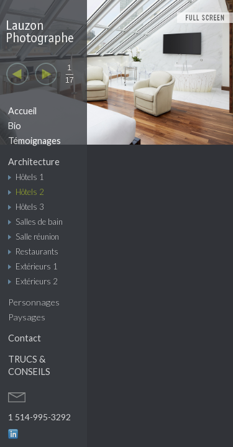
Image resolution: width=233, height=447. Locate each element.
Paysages (26, 317)
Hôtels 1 (30, 177)
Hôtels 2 (30, 192)
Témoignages (34, 140)
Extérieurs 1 (37, 266)
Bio (14, 125)
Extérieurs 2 (37, 281)
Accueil (22, 111)
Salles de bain (39, 222)
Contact (24, 338)
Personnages (34, 302)
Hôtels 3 (30, 207)
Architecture (34, 161)
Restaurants (37, 251)
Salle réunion (37, 237)
